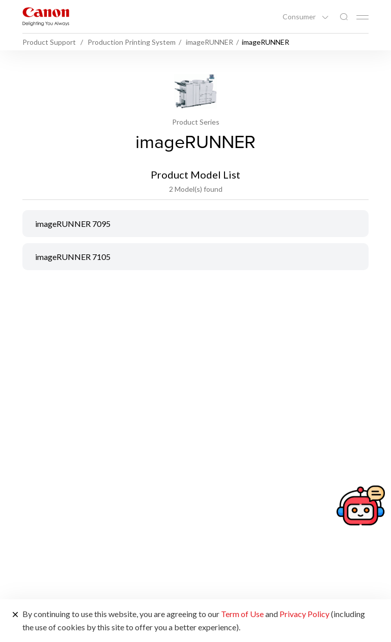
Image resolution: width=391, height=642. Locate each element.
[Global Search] (344, 17)
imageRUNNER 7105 (72, 256)
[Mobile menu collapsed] (362, 17)
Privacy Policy (304, 614)
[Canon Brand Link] (45, 16)
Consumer (300, 17)
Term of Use (242, 614)
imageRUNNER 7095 (72, 223)
